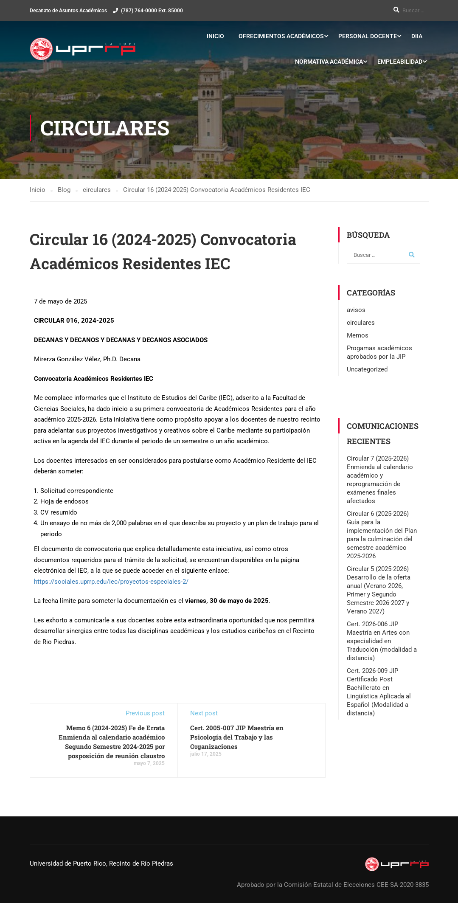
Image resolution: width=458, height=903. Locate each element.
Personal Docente (367, 36)
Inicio (215, 36)
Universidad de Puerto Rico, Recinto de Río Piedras (101, 863)
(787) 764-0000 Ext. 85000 (152, 11)
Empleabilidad (399, 61)
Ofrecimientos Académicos (281, 36)
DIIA (416, 36)
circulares (361, 322)
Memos (357, 335)
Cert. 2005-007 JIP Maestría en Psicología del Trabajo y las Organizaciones (237, 737)
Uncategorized (367, 369)
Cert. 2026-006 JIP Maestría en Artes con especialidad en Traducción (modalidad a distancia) (382, 641)
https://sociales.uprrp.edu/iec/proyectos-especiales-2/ (111, 581)
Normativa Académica (329, 61)
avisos (356, 310)
